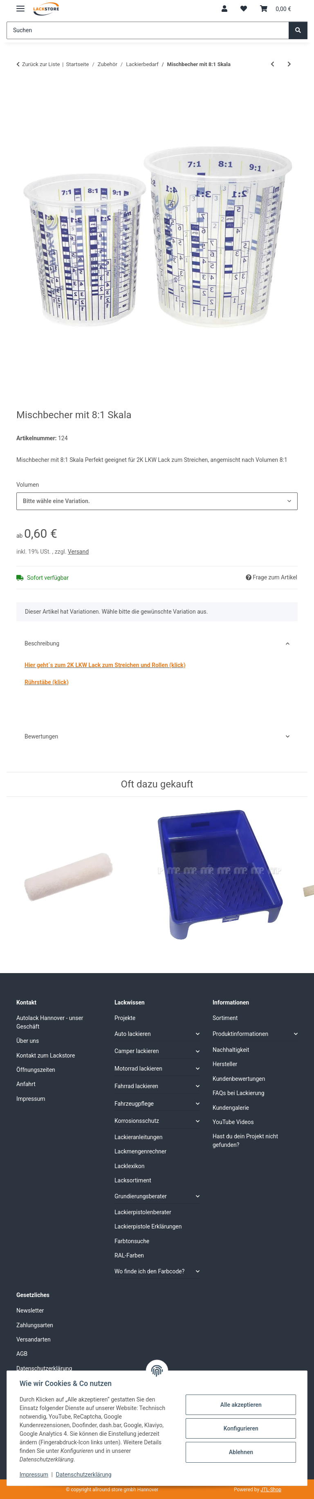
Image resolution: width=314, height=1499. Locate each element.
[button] (224, 9)
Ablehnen (240, 1452)
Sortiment (225, 1018)
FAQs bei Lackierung (239, 1093)
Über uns (27, 1041)
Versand (78, 551)
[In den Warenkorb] (22, 90)
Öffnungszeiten (35, 1070)
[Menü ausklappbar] (20, 5)
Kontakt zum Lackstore (45, 1055)
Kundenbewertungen (239, 1078)
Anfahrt (26, 1084)
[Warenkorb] (275, 9)
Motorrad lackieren (138, 1068)
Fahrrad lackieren (136, 1086)
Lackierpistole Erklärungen (148, 1226)
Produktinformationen (240, 1034)
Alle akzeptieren (240, 1404)
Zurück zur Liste (41, 64)
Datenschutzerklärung (84, 1474)
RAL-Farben (129, 1255)
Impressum (34, 1474)
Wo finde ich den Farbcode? (149, 1271)
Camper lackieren (136, 1051)
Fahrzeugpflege (134, 1103)
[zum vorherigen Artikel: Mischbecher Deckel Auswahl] (272, 64)
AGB (21, 1353)
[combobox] (157, 501)
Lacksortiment (132, 1180)
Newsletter (30, 1310)
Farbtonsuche (131, 1241)
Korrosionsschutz (136, 1121)
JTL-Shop (270, 1489)
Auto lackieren (132, 1034)
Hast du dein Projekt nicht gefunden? (245, 1140)
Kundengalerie (231, 1107)
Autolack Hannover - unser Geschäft (49, 1022)
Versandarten (33, 1339)
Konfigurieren (240, 1428)
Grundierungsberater (140, 1196)
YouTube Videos (233, 1122)
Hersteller (225, 1064)
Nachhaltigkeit (231, 1050)
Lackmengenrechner (140, 1151)
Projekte (124, 1018)
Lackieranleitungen (138, 1137)
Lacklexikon (129, 1166)
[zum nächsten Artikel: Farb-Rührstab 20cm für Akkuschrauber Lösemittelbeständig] (289, 64)
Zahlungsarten (34, 1325)
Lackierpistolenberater (142, 1212)
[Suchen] (148, 30)
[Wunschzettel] (243, 9)
